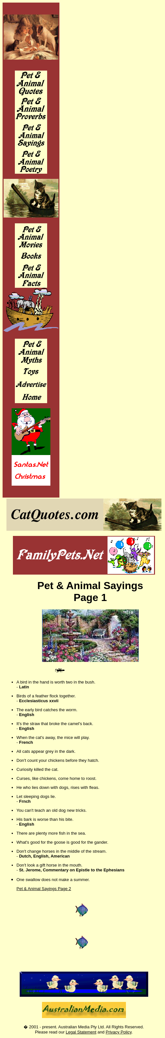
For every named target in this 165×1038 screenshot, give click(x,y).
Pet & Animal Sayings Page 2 (43, 888)
